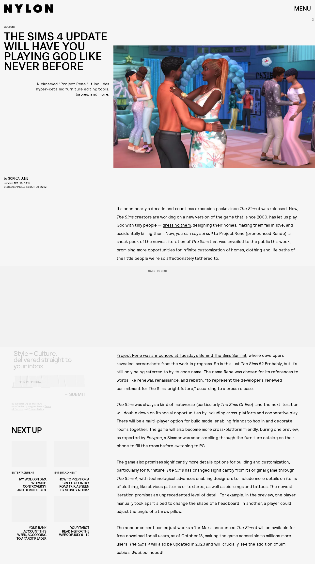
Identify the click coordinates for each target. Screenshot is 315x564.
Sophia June (18, 178)
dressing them (177, 224)
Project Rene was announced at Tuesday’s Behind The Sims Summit (182, 355)
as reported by (139, 437)
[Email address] (48, 385)
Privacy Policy (36, 412)
